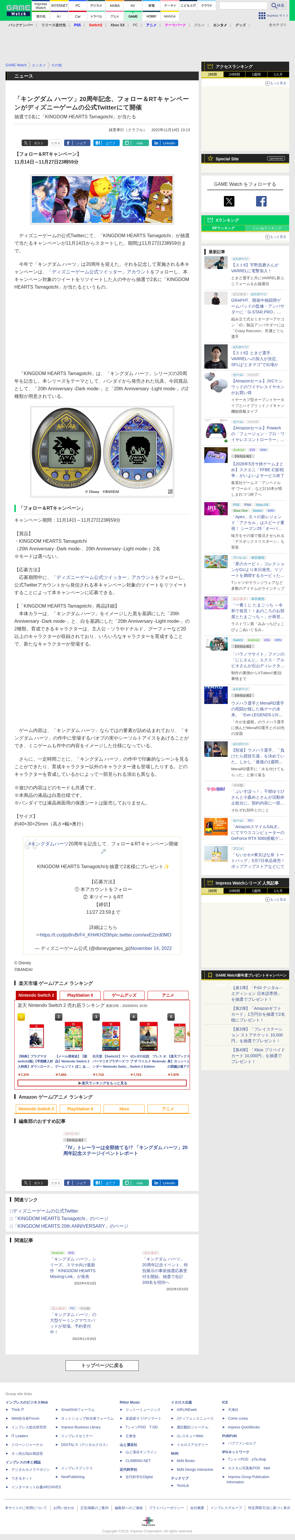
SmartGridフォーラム (78, 1410)
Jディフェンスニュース (195, 1418)
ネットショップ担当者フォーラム (87, 1418)
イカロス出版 (181, 1402)
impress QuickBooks (244, 1427)
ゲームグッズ (124, 995)
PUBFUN (229, 1436)
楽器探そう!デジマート (144, 1418)
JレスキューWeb (190, 1436)
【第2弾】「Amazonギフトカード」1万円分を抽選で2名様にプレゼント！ (258, 1014)
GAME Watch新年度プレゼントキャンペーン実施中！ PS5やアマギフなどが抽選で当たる (251, 976)
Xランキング (227, 220)
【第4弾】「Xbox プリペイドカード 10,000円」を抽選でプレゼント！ (258, 1056)
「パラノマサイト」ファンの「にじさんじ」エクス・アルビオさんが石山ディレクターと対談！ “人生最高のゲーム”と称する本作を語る (257, 666)
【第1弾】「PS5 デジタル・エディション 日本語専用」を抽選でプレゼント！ (257, 993)
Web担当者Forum (25, 1418)
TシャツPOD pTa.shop (247, 1459)
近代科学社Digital (139, 1477)
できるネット (21, 1478)
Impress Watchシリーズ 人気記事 (247, 883)
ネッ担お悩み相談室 (27, 1453)
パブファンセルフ (242, 1443)
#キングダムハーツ (48, 843)
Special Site (227, 159)
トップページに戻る (102, 1365)
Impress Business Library (81, 1427)
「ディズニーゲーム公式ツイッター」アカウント (98, 271)
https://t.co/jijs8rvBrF (61, 934)
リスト (56, 143)
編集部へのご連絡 (129, 1508)
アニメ (168, 995)
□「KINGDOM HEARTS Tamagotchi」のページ (59, 1218)
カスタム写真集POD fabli (249, 1468)
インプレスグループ (226, 1508)
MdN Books (186, 1461)
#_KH (88, 934)
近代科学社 (128, 1470)
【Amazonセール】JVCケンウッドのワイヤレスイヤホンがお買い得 (257, 387)
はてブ (110, 143)
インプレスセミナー (77, 1436)
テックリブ (179, 1478)
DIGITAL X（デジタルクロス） (85, 1445)
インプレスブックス (77, 1468)
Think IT (17, 1410)
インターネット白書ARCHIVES (36, 1487)
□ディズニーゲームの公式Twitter (44, 1210)
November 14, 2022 (151, 948)
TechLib (183, 1486)
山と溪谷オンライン (141, 1452)
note (140, 143)
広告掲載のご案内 (94, 1508)
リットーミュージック (143, 1410)
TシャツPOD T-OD (142, 1427)
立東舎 (131, 1436)
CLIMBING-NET (138, 1461)
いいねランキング (267, 228)
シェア (81, 143)
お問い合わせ (63, 1508)
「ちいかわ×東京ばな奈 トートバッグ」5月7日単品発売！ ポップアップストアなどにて (258, 860)
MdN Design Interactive (195, 1470)
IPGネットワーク (235, 1452)
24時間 (234, 74)
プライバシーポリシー (166, 1508)
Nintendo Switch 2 (36, 995)
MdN (175, 1453)
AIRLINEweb (187, 1410)
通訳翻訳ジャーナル (192, 1427)
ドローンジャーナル (27, 1445)
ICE (225, 1402)
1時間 (212, 74)
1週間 (256, 74)
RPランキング (223, 228)
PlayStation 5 (80, 995)
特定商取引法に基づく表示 (269, 1508)
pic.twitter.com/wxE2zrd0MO (141, 934)
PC (135, 25)
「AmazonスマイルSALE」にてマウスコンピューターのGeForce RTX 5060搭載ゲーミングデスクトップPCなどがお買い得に (257, 838)
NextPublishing (73, 1477)
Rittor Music (130, 1402)
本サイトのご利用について (26, 1508)
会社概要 (197, 1508)
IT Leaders (19, 1436)
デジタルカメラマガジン (30, 1470)
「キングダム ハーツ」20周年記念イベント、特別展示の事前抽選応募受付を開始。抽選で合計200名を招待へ (165, 1271)
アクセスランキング (234, 66)
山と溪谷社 (128, 1445)
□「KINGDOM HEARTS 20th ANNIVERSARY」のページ (69, 1226)
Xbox (124, 1109)
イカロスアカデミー (192, 1445)
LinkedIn (169, 143)
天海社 (233, 1410)
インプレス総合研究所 (29, 1427)
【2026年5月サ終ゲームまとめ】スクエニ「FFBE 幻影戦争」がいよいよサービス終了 (257, 470)
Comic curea (238, 1418)
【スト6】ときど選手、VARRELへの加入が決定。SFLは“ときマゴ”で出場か (255, 359)
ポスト (39, 143)
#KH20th (103, 934)
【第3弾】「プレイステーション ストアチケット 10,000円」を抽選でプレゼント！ (257, 1035)
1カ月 (278, 74)
